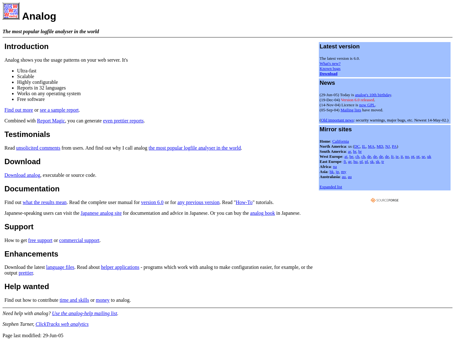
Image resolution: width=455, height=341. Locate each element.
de (369, 156)
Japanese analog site (101, 213)
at (345, 156)
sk (372, 161)
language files (60, 267)
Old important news (337, 120)
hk (332, 171)
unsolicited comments (38, 148)
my (343, 171)
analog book (262, 213)
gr (349, 161)
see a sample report (59, 110)
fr (392, 156)
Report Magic (51, 120)
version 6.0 (152, 202)
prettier (26, 273)
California (340, 141)
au (344, 176)
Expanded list (331, 186)
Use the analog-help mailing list (84, 313)
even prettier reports (123, 120)
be (351, 156)
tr (382, 161)
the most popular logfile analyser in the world (195, 148)
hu (355, 161)
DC (357, 146)
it (402, 156)
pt (412, 156)
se (423, 156)
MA (371, 146)
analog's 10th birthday (373, 94)
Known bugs (330, 68)
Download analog (22, 175)
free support (40, 240)
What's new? (330, 63)
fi (344, 161)
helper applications (120, 267)
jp (337, 171)
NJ (387, 146)
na (335, 166)
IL (364, 146)
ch (357, 156)
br (354, 151)
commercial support (79, 240)
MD (380, 146)
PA (394, 146)
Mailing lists (351, 110)
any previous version (198, 202)
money (103, 300)
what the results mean (45, 202)
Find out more (18, 110)
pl (361, 161)
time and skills (74, 300)
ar (349, 151)
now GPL (367, 104)
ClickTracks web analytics (61, 324)
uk (429, 156)
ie (397, 156)
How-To (244, 202)
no (407, 156)
